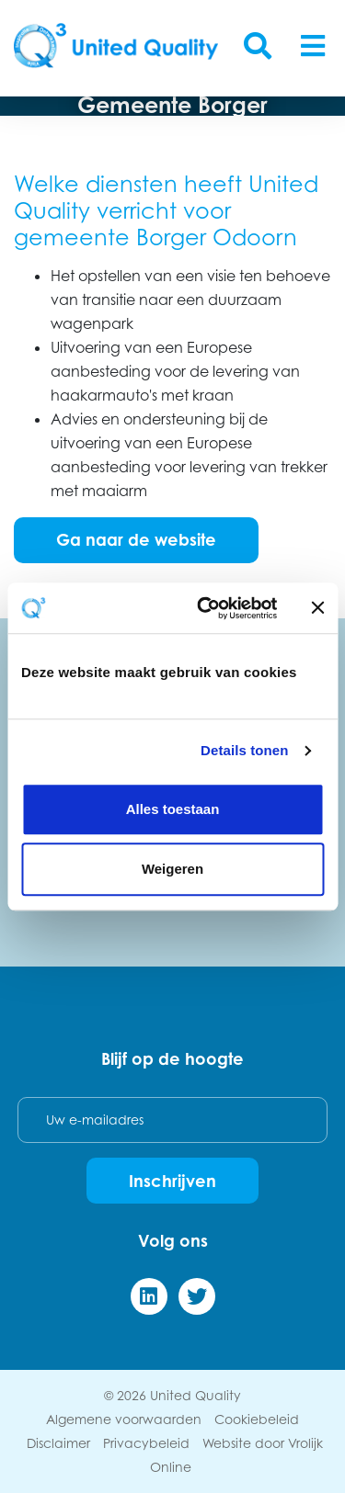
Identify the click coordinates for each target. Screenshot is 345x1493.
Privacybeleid (146, 1443)
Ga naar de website (136, 539)
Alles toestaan (173, 809)
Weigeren (172, 869)
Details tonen (244, 750)
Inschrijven (172, 1181)
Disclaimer (58, 1443)
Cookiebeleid (256, 1419)
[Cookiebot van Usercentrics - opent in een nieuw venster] (205, 608)
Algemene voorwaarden (123, 1419)
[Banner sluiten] (317, 608)
